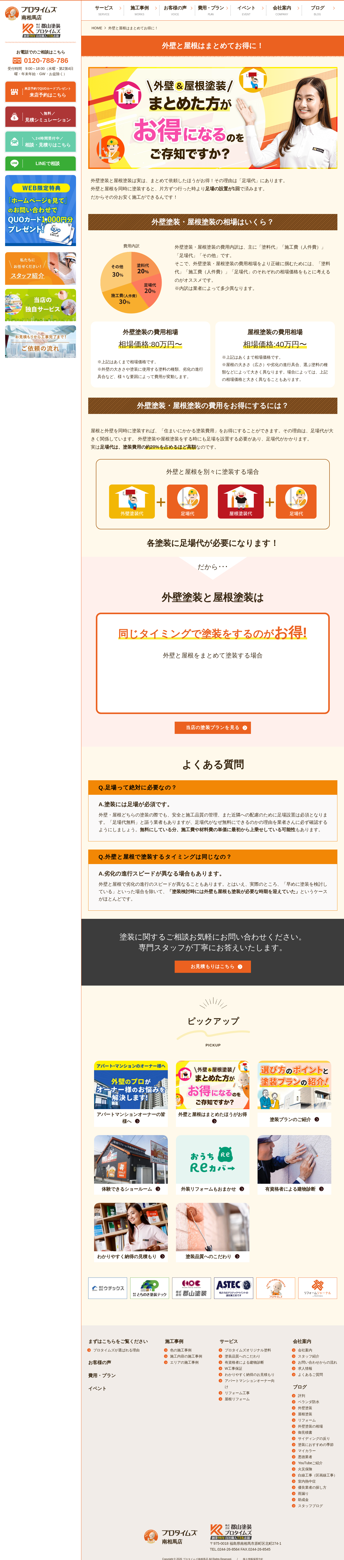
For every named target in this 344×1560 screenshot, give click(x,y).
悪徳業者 (305, 1457)
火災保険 (305, 1469)
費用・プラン (211, 10)
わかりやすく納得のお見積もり (250, 1375)
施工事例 (139, 10)
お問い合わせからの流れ (317, 1362)
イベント (246, 10)
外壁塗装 (305, 1408)
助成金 (303, 1500)
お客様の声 (175, 10)
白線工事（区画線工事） (317, 1475)
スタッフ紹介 (308, 1356)
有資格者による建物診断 (244, 1362)
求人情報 (305, 1368)
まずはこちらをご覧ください (118, 1341)
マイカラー (307, 1451)
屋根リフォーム (237, 1399)
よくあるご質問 (310, 1375)
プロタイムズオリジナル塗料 (248, 1350)
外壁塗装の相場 (310, 1426)
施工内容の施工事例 (186, 1356)
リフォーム (307, 1420)
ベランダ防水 (308, 1402)
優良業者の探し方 (312, 1487)
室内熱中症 (307, 1481)
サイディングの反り (314, 1438)
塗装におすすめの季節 (316, 1445)
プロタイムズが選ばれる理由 (116, 1350)
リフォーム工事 (237, 1393)
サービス (229, 1341)
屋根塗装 (305, 1414)
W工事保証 (233, 1368)
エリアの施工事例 (184, 1362)
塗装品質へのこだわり (242, 1356)
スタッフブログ (310, 1506)
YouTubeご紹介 (310, 1463)
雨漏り (303, 1493)
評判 (301, 1396)
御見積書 (305, 1432)
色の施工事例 (180, 1350)
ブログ (317, 10)
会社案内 (282, 10)
